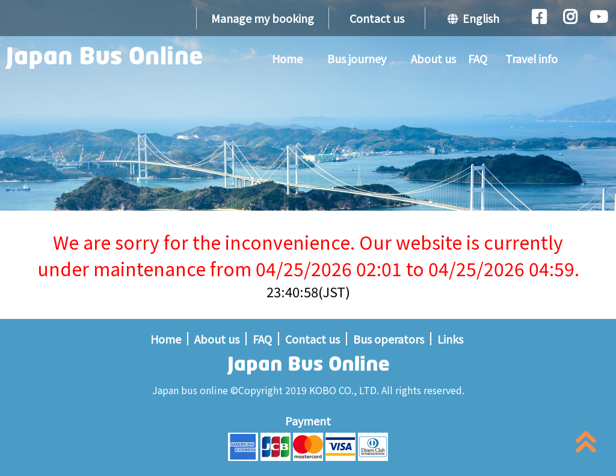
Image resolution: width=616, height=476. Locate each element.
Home (287, 58)
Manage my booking (262, 18)
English (473, 18)
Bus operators (388, 338)
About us (433, 58)
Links (450, 338)
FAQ (477, 58)
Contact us (377, 18)
